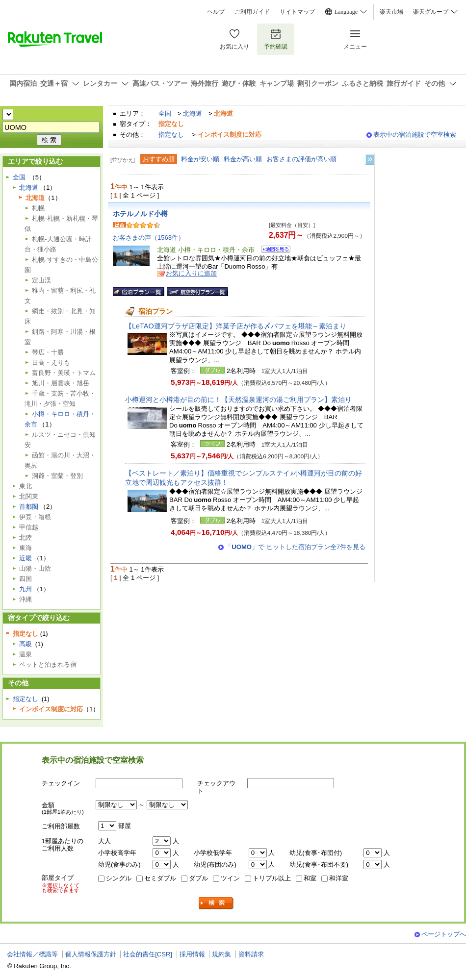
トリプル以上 (272, 878)
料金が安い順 (200, 159)
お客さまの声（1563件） (148, 237)
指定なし (171, 134)
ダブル (198, 878)
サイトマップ (297, 11)
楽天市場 (391, 11)
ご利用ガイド (252, 11)
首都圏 (28, 506)
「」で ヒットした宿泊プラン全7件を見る (295, 547)
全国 (164, 113)
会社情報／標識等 (32, 954)
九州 (25, 589)
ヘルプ (216, 11)
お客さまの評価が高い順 (301, 159)
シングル (118, 878)
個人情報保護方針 (90, 954)
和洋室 (338, 878)
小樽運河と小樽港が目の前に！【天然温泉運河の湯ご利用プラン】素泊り (238, 399)
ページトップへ (443, 934)
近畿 (25, 558)
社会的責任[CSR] (147, 954)
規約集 (221, 954)
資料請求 (251, 954)
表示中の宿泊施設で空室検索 (414, 134)
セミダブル (160, 878)
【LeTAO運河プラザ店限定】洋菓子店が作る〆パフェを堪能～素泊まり (235, 326)
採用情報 (192, 954)
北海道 (192, 113)
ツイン (230, 878)
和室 (310, 878)
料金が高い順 (243, 159)
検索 (216, 903)
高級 (25, 644)
